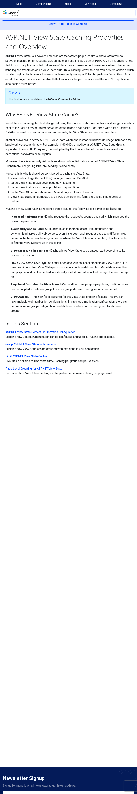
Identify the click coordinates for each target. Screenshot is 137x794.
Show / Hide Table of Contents (68, 24)
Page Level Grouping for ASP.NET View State (33, 368)
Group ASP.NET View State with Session (30, 344)
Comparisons (43, 3)
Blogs (68, 3)
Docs (19, 3)
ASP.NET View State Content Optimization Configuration (40, 332)
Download (90, 3)
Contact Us (116, 3)
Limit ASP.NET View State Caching (26, 356)
